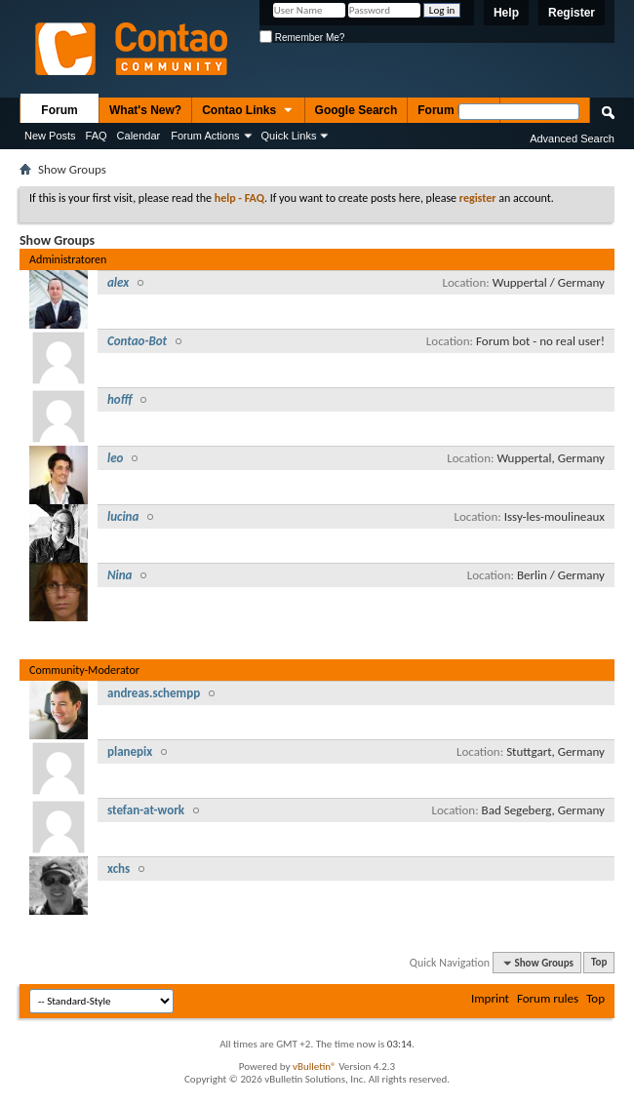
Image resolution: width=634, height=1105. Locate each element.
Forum (59, 110)
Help (506, 13)
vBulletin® (315, 1066)
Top (599, 963)
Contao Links (248, 111)
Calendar (139, 135)
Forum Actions (205, 135)
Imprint (490, 998)
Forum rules (547, 998)
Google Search (356, 110)
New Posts (50, 135)
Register (571, 13)
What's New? (145, 110)
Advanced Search (572, 138)
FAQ (96, 135)
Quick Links (289, 135)
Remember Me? (301, 37)
